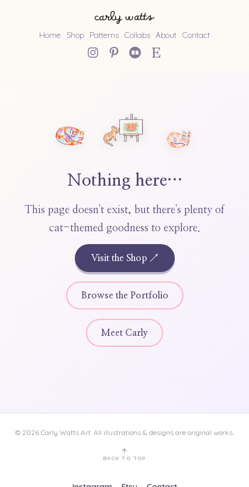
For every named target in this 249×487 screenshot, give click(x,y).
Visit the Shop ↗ (124, 258)
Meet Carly (124, 333)
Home (50, 35)
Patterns (104, 35)
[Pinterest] (114, 52)
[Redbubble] (135, 52)
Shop (75, 35)
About (166, 35)
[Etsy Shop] (156, 52)
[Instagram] (93, 52)
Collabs (137, 35)
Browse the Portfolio (124, 295)
